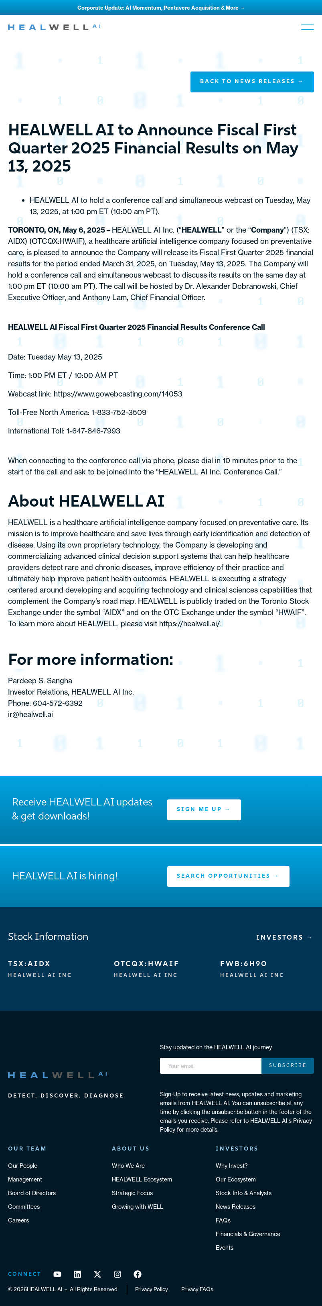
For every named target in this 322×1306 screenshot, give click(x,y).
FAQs (223, 1220)
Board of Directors (32, 1193)
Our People (22, 1165)
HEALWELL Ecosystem (142, 1179)
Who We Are (128, 1165)
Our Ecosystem (236, 1179)
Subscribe (288, 1065)
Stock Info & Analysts (243, 1193)
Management (25, 1179)
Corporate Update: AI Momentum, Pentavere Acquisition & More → (161, 7)
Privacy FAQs (197, 1289)
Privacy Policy (151, 1289)
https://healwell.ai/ (189, 623)
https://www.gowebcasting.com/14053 (118, 394)
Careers (18, 1220)
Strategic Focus (132, 1193)
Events (224, 1247)
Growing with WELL (137, 1206)
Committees (24, 1206)
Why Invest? (232, 1165)
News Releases (235, 1206)
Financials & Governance (248, 1234)
